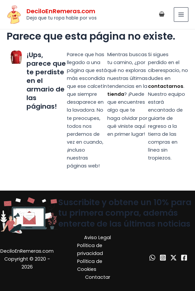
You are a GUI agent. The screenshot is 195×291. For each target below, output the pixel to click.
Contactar (97, 277)
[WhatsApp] (152, 257)
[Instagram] (163, 257)
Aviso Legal (97, 237)
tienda (115, 94)
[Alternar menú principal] (181, 14)
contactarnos (165, 86)
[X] (173, 257)
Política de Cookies (89, 265)
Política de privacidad (90, 249)
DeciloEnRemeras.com (60, 11)
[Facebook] (184, 257)
